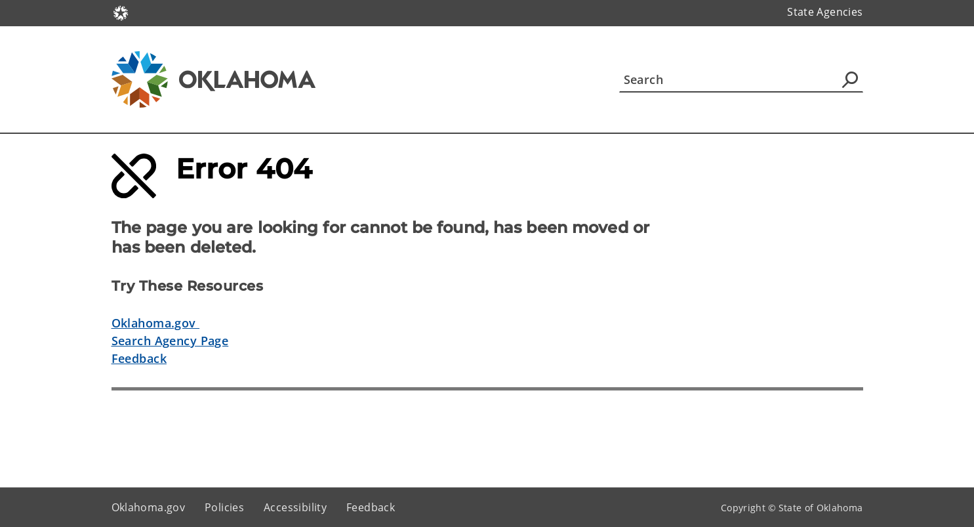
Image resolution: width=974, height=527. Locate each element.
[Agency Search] (850, 79)
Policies (224, 507)
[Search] (741, 79)
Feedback (139, 358)
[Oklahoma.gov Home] (121, 12)
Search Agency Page (170, 340)
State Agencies (824, 12)
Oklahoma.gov (156, 323)
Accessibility (295, 507)
